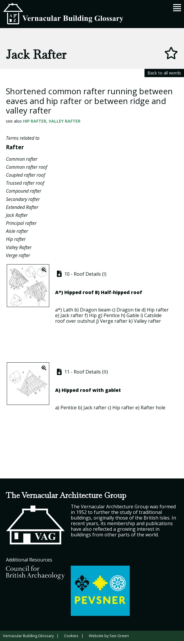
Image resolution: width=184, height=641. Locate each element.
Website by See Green (109, 635)
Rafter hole (153, 407)
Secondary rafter (23, 199)
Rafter (15, 147)
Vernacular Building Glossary (28, 635)
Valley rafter (147, 321)
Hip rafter (34, 121)
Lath (68, 309)
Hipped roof (79, 292)
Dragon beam (95, 309)
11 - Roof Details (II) (81, 372)
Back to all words (164, 73)
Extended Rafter (22, 207)
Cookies (71, 635)
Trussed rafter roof (25, 183)
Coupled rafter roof (25, 175)
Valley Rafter (64, 121)
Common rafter (21, 159)
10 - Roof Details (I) (80, 274)
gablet (113, 390)
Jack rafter (71, 315)
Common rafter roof (26, 167)
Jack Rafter (17, 215)
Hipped (70, 390)
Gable (132, 315)
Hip (93, 315)
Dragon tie (128, 309)
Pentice (112, 315)
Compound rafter (23, 191)
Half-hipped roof (121, 292)
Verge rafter (18, 255)
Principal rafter (21, 223)
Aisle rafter (17, 231)
